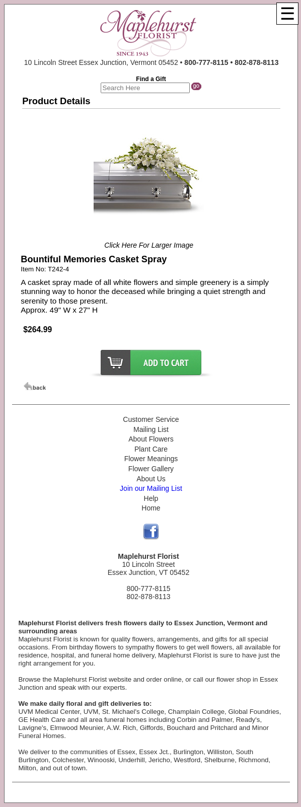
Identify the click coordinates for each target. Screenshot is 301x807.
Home (150, 508)
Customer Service (151, 419)
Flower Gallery (151, 469)
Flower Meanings (151, 459)
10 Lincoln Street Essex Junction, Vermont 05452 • (151, 62)
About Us (151, 479)
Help (151, 498)
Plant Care (151, 449)
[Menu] (287, 13)
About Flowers (150, 439)
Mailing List (151, 429)
